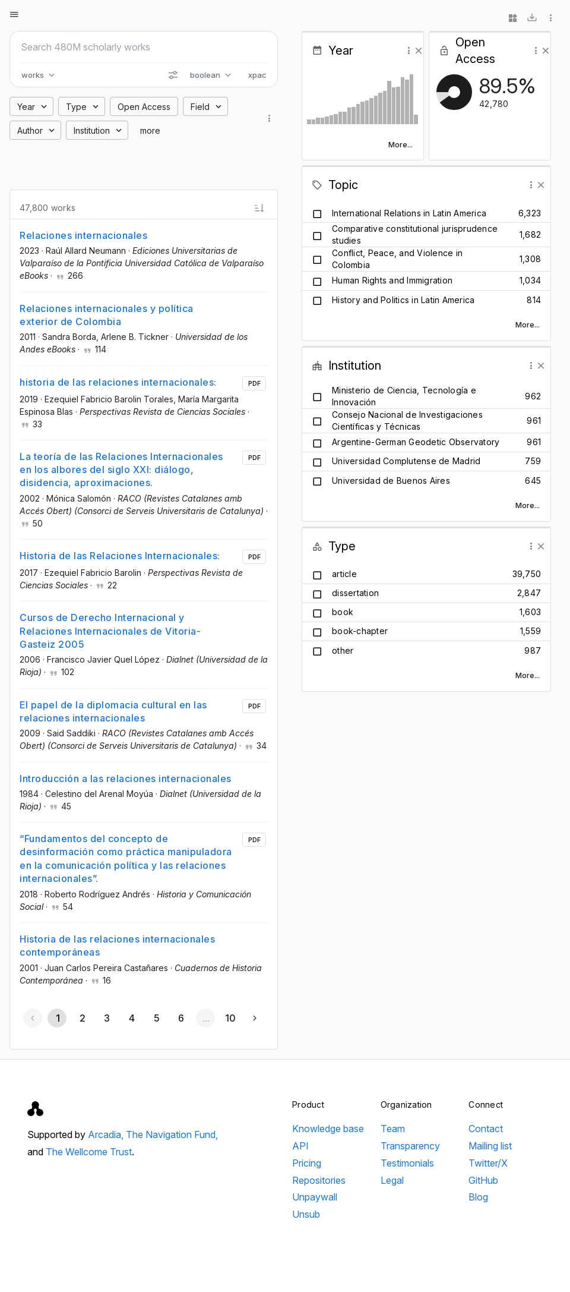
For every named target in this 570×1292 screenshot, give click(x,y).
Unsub (306, 1214)
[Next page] (254, 1018)
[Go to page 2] (81, 1018)
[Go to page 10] (230, 1018)
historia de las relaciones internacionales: (118, 382)
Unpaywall (314, 1197)
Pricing (306, 1163)
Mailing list (490, 1146)
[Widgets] (513, 17)
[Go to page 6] (180, 1018)
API (300, 1146)
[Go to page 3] (106, 1018)
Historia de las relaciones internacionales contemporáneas (117, 945)
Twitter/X (488, 1163)
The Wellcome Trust (89, 1152)
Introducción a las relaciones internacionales (126, 778)
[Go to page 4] (131, 1018)
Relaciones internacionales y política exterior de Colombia (107, 314)
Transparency (410, 1146)
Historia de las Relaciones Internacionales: (120, 556)
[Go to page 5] (156, 1018)
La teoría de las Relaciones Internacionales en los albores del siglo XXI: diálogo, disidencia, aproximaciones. (121, 469)
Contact (485, 1129)
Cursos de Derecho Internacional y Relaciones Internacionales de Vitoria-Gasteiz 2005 (110, 631)
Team (393, 1129)
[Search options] (172, 75)
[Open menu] (14, 14)
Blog (478, 1197)
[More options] (551, 17)
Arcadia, (107, 1134)
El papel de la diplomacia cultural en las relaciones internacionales (113, 711)
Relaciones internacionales (83, 235)
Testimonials (407, 1163)
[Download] (532, 17)
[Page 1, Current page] (57, 1018)
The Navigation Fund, (172, 1134)
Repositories (319, 1180)
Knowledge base (328, 1129)
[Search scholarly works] (143, 46)
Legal (392, 1180)
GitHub (483, 1180)
